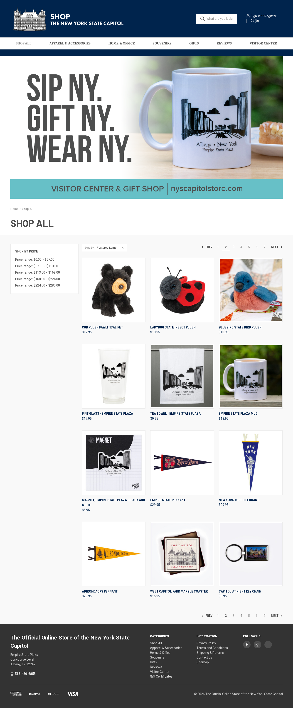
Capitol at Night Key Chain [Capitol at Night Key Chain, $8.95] (240, 591)
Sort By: (89, 247)
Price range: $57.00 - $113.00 (36, 266)
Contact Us (204, 657)
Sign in (255, 16)
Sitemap (203, 662)
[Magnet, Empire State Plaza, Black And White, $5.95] (114, 462)
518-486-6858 (25, 674)
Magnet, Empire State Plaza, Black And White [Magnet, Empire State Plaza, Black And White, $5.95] (113, 502)
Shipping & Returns (210, 652)
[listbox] (111, 247)
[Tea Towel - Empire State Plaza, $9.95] (182, 376)
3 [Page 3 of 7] (233, 247)
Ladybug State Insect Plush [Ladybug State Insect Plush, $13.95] (173, 327)
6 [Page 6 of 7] (257, 247)
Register (270, 16)
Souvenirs (162, 43)
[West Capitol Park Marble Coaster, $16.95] (182, 554)
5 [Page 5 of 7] (249, 247)
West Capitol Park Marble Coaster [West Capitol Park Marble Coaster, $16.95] (179, 591)
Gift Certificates (161, 676)
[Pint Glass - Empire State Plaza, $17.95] (114, 376)
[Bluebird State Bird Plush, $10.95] (251, 290)
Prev (206, 247)
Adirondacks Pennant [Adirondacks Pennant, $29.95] (100, 591)
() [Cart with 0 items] (255, 21)
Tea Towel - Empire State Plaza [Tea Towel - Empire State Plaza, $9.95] (175, 414)
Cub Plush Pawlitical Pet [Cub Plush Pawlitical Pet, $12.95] (102, 327)
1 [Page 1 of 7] (218, 247)
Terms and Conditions (212, 648)
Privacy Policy (206, 643)
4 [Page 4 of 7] (241, 247)
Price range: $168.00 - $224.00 (37, 279)
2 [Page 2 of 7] (226, 247)
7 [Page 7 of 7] (264, 247)
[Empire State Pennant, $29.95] (182, 462)
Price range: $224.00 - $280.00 (37, 285)
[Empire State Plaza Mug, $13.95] (251, 376)
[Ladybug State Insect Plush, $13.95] (182, 290)
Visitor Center (263, 43)
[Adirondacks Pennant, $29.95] (114, 554)
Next (277, 247)
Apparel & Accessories (70, 43)
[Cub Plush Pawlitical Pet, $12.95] (114, 290)
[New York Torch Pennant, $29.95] (251, 462)
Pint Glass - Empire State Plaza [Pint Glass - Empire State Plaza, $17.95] (107, 414)
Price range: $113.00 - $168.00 (37, 272)
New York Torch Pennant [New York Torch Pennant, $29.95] (239, 500)
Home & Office (121, 43)
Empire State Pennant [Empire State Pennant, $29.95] (167, 500)
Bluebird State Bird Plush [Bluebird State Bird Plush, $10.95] (240, 327)
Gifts (194, 43)
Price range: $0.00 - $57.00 (34, 259)
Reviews (224, 43)
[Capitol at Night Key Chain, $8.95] (251, 554)
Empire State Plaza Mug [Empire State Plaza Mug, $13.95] (238, 414)
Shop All (24, 43)
